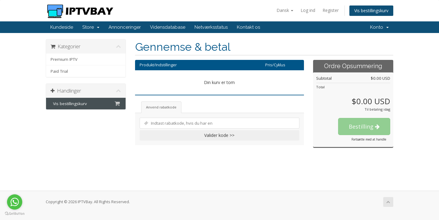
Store (90, 27)
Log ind (308, 10)
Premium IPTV (64, 59)
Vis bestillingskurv (371, 10)
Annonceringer (125, 27)
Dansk (285, 10)
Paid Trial (59, 71)
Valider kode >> (219, 135)
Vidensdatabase (167, 27)
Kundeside (61, 27)
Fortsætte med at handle (369, 139)
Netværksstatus (211, 27)
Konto (379, 27)
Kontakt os (248, 27)
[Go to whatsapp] (14, 202)
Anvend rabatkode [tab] (161, 107)
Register (331, 10)
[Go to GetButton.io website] (14, 214)
